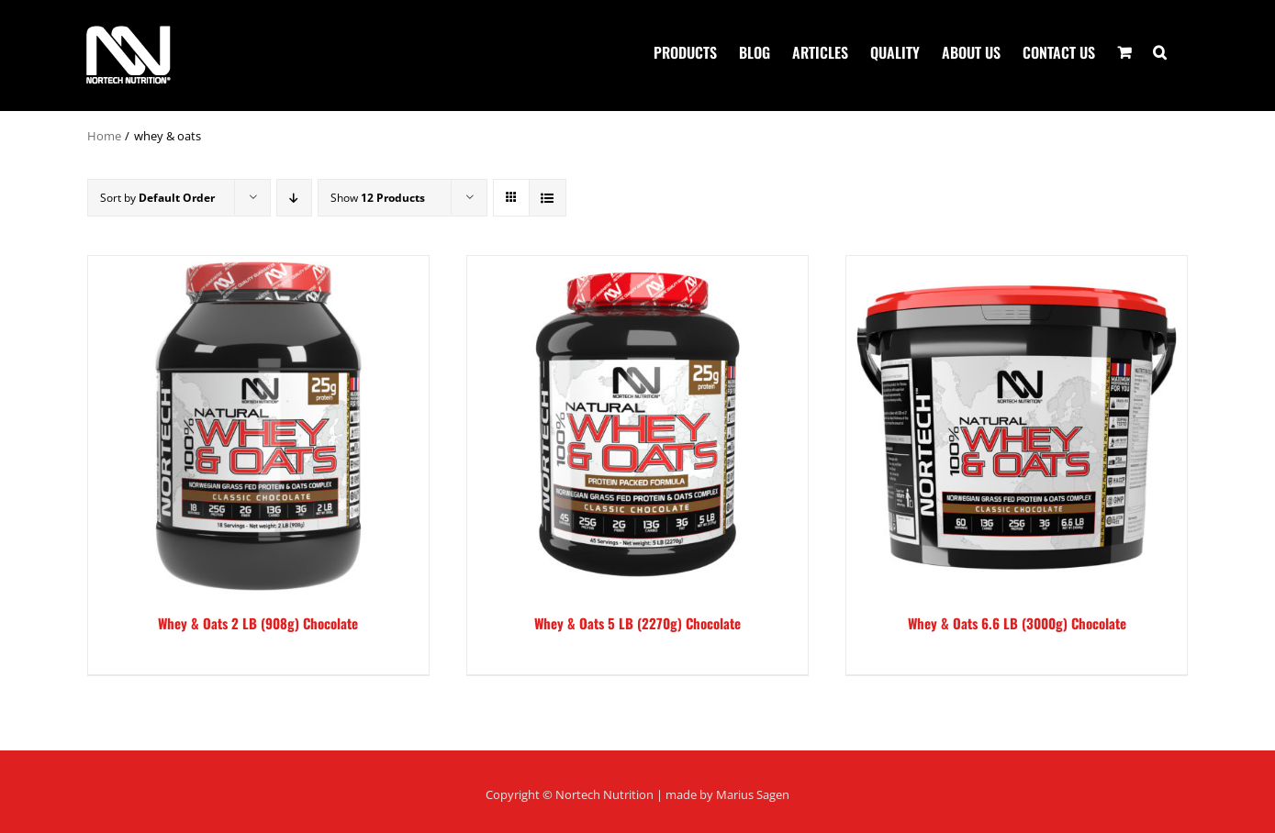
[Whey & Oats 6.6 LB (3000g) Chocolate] (1016, 426)
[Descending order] (294, 198)
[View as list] (547, 198)
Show (377, 197)
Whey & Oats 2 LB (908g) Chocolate (258, 623)
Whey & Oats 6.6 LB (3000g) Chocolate (1017, 623)
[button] (1160, 50)
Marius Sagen (752, 794)
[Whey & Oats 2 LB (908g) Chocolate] (258, 426)
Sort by (157, 197)
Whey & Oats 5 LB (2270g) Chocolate (637, 623)
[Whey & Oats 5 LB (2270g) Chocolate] (637, 426)
